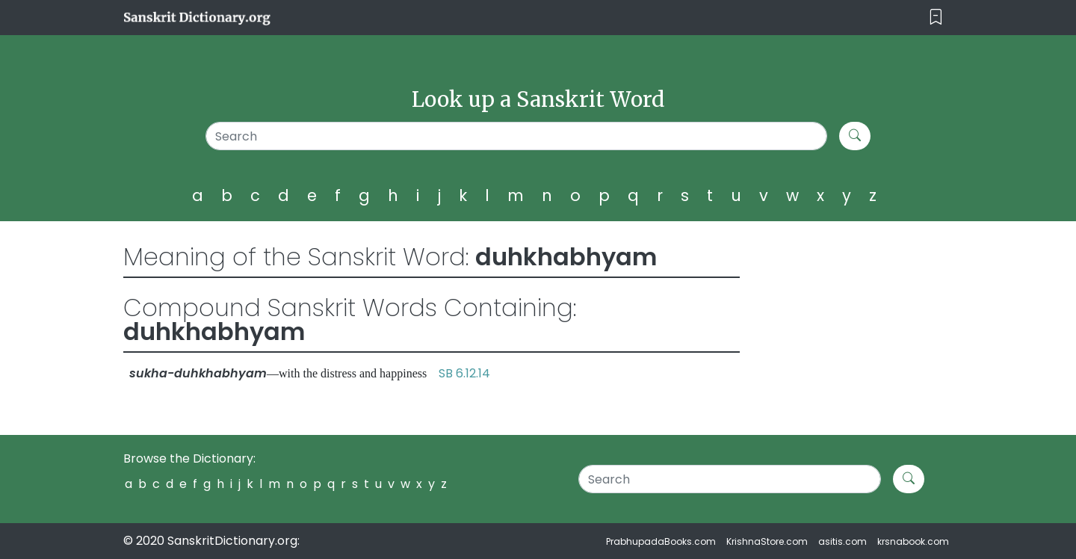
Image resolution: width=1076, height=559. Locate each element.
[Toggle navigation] (936, 17)
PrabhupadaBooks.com (661, 541)
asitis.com (842, 541)
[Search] (516, 136)
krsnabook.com (913, 541)
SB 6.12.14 (464, 373)
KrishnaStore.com (767, 541)
